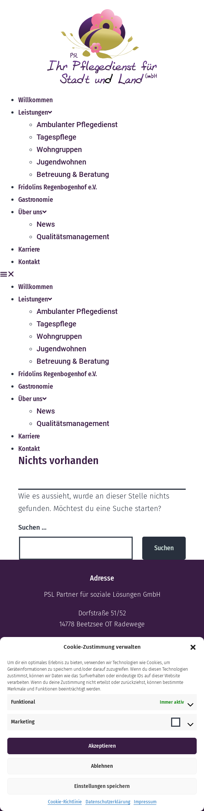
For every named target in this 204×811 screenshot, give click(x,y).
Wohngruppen (59, 149)
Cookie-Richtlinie (65, 801)
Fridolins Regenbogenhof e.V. (57, 187)
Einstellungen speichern (102, 786)
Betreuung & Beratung (73, 174)
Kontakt (29, 262)
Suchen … (32, 527)
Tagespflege (56, 137)
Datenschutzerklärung (108, 801)
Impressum (145, 801)
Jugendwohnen (61, 162)
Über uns (32, 212)
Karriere (29, 249)
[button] (193, 647)
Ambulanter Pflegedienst (77, 124)
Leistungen (35, 112)
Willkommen (35, 100)
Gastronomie (35, 200)
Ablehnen (102, 766)
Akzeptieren (102, 746)
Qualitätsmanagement (73, 236)
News (46, 224)
